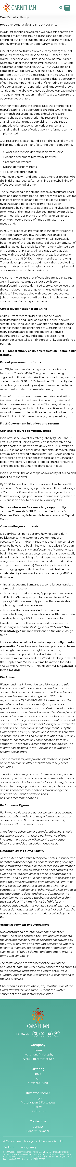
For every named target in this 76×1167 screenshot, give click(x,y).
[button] (67, 8)
